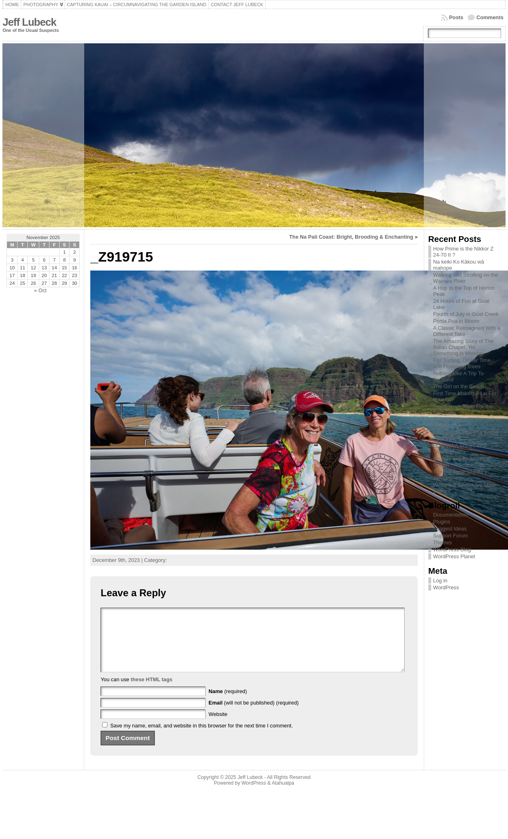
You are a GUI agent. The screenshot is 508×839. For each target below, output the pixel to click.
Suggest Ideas (450, 529)
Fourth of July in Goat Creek (466, 314)
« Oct (40, 290)
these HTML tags (151, 692)
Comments (490, 17)
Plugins (441, 522)
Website (217, 726)
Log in (440, 580)
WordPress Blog (452, 549)
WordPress (446, 587)
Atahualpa (283, 795)
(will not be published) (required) (253, 715)
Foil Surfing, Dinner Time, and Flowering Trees (462, 363)
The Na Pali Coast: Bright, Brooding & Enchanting (351, 237)
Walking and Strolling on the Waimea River (465, 278)
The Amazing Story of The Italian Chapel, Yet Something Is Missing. (463, 347)
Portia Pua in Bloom (456, 321)
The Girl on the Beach (458, 386)
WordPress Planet (454, 556)
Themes (442, 542)
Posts (456, 17)
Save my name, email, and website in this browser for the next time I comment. (201, 738)
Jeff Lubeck (29, 22)
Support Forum (450, 535)
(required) (227, 703)
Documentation (450, 515)
